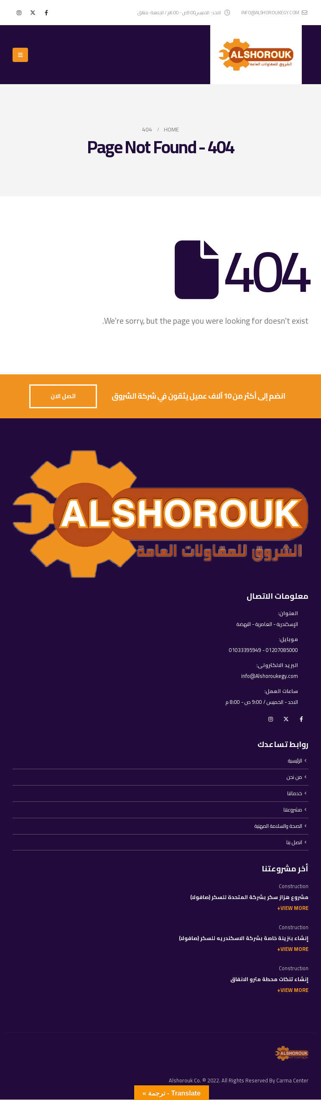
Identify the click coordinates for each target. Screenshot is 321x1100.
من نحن (294, 777)
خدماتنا (294, 794)
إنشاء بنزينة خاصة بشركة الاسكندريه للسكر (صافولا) (243, 938)
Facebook (301, 719)
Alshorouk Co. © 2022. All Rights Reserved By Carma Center (238, 1081)
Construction (293, 886)
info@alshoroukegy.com (274, 12)
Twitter (286, 719)
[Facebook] (46, 12)
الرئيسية (295, 761)
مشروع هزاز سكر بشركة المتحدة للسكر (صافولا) (249, 897)
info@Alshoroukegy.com (269, 676)
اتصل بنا (294, 843)
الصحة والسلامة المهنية (277, 826)
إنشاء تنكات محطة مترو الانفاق (269, 979)
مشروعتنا (292, 810)
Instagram (270, 719)
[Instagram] (19, 12)
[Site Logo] (256, 55)
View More (294, 908)
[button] (20, 55)
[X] (32, 12)
